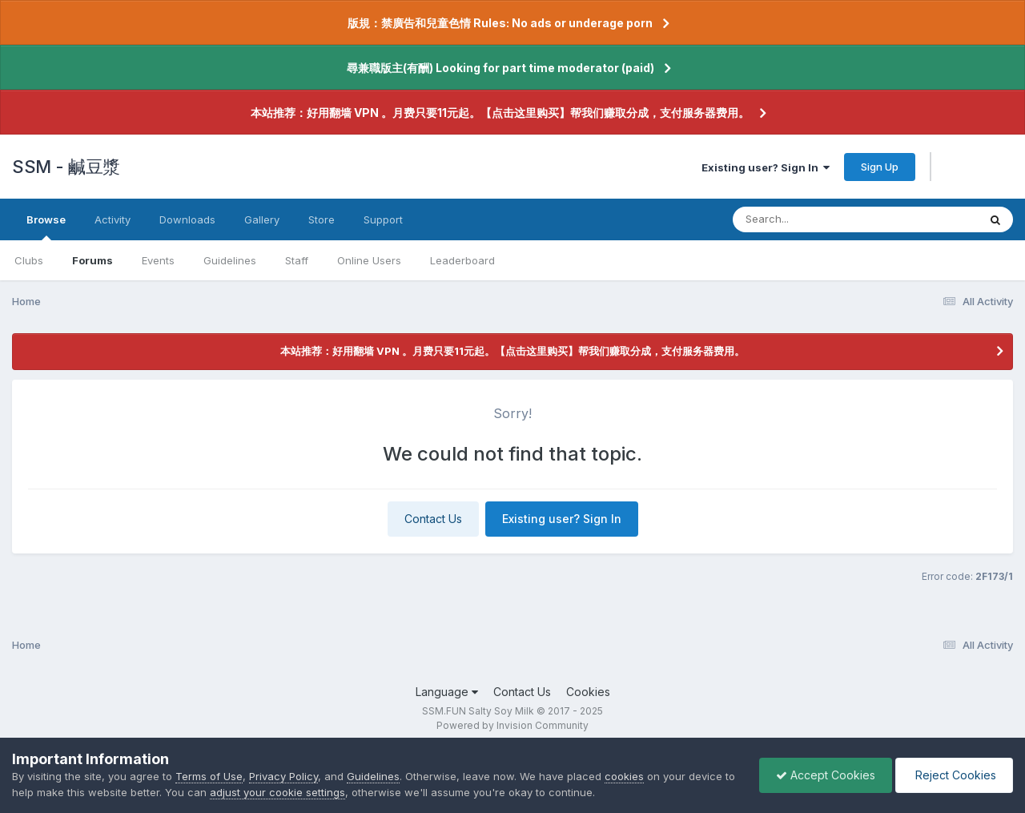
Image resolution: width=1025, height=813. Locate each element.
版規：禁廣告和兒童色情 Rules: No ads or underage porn (500, 23)
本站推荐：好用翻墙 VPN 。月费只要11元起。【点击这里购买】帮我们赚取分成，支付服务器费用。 (500, 112)
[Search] (811, 219)
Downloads (187, 219)
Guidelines (229, 260)
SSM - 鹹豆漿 (66, 166)
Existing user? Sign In (765, 167)
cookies (624, 776)
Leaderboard (462, 260)
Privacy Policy (283, 776)
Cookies (588, 691)
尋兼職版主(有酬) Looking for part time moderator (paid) (500, 67)
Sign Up (879, 166)
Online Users (369, 260)
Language (447, 691)
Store (321, 219)
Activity (112, 219)
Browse (46, 226)
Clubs (28, 260)
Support (383, 219)
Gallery (261, 219)
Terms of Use (209, 776)
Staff (296, 260)
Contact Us (433, 518)
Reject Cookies (954, 775)
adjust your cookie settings (277, 792)
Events (158, 260)
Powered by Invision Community (512, 725)
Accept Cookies (825, 775)
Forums (92, 260)
